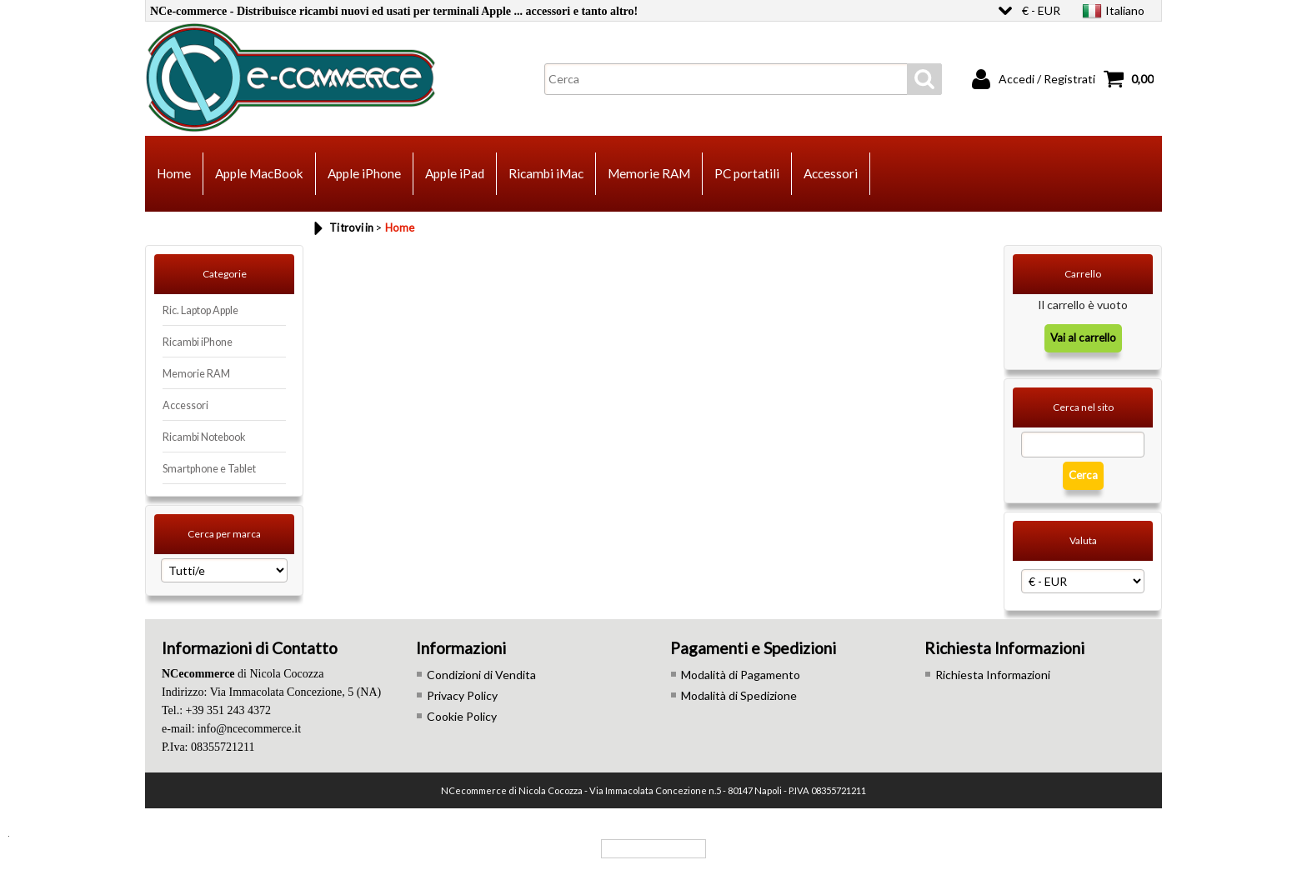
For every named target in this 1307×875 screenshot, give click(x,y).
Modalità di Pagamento (740, 675)
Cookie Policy (462, 716)
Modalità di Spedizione (739, 695)
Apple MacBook (259, 173)
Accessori (831, 173)
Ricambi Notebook (204, 437)
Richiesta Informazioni (992, 675)
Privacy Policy (462, 695)
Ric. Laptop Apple (200, 310)
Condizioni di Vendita (481, 675)
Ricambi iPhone (198, 342)
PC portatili (746, 173)
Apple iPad (454, 173)
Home (174, 173)
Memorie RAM (649, 173)
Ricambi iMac (545, 173)
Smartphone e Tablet (209, 468)
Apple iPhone (364, 173)
